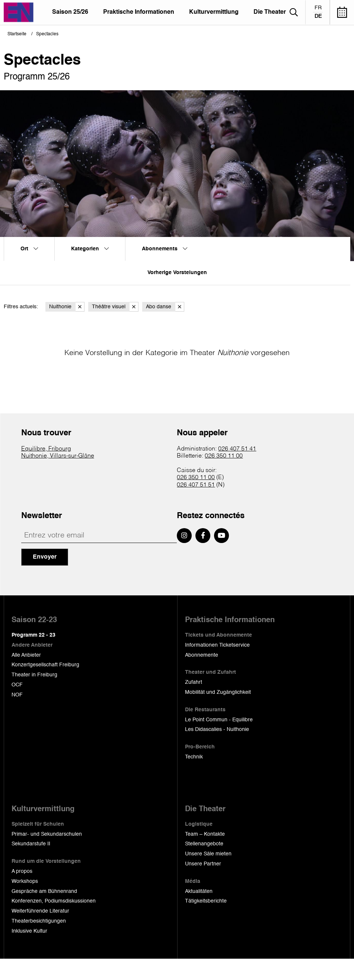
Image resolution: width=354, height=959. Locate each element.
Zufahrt (193, 682)
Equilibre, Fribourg (46, 449)
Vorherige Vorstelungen (177, 272)
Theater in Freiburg (34, 674)
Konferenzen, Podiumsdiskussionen (54, 901)
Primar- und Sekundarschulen (47, 834)
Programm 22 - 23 (33, 635)
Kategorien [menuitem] (90, 248)
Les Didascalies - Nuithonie (217, 729)
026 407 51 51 (196, 485)
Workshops (25, 881)
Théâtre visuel (115, 307)
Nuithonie (66, 307)
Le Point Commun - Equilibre (219, 719)
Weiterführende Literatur (40, 911)
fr (318, 7)
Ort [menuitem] (29, 248)
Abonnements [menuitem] (164, 248)
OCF (17, 684)
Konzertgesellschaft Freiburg (45, 664)
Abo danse (165, 307)
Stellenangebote (204, 843)
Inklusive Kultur (29, 931)
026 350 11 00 (224, 456)
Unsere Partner (203, 864)
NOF (17, 695)
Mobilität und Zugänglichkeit (218, 692)
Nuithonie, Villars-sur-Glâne (57, 456)
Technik (194, 757)
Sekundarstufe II (31, 843)
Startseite (16, 34)
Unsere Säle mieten (208, 853)
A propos (22, 871)
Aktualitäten (199, 891)
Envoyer (45, 557)
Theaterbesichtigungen (39, 921)
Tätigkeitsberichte (206, 901)
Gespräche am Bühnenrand (44, 891)
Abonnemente (201, 655)
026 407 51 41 (237, 449)
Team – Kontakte (205, 834)
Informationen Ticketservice (217, 645)
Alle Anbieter (26, 655)
